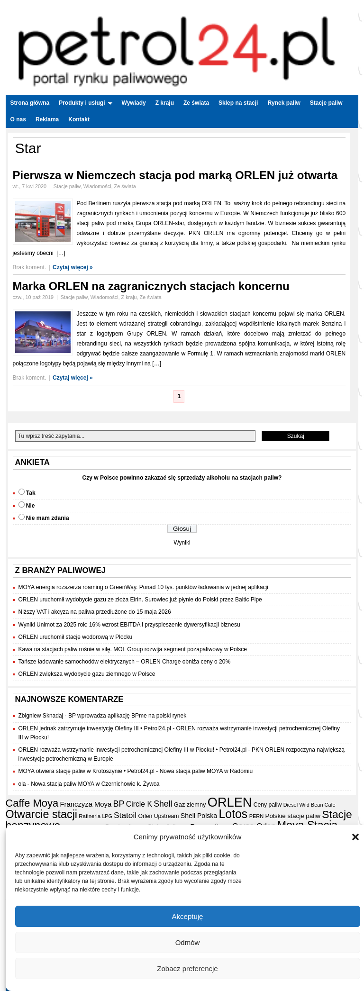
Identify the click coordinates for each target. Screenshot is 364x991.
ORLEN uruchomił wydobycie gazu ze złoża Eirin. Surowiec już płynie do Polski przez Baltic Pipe (140, 599)
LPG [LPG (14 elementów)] (107, 816)
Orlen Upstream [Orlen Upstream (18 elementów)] (158, 816)
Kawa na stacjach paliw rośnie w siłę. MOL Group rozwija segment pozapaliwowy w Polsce (132, 649)
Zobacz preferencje (187, 968)
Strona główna (30, 103)
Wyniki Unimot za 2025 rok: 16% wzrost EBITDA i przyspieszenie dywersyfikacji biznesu (129, 624)
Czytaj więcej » (73, 267)
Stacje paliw (326, 103)
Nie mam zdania (47, 518)
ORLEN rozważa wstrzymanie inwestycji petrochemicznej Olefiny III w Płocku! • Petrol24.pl (132, 749)
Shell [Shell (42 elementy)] (163, 804)
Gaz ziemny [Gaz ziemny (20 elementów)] (190, 804)
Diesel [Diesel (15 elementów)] (290, 805)
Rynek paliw (283, 103)
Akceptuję (187, 916)
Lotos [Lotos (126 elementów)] (233, 814)
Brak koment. (29, 267)
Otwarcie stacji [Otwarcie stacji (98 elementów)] (41, 814)
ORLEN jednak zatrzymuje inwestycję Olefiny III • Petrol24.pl (94, 728)
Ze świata (196, 103)
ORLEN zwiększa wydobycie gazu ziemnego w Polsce (86, 674)
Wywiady (134, 103)
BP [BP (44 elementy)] (119, 804)
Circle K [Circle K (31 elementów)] (139, 804)
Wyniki (181, 542)
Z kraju (164, 103)
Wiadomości (97, 186)
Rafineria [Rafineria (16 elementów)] (89, 816)
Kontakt (79, 119)
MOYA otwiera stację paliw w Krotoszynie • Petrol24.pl (86, 771)
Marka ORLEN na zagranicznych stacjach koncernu (151, 286)
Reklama (47, 119)
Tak (31, 493)
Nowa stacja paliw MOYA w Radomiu (206, 771)
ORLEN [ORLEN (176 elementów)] (230, 802)
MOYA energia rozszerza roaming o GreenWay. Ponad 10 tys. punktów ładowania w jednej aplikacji (143, 587)
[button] (355, 837)
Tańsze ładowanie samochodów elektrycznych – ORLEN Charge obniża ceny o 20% (124, 661)
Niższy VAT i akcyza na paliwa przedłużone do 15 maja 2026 (94, 612)
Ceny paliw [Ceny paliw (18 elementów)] (268, 804)
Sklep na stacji (238, 103)
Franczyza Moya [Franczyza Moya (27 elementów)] (85, 804)
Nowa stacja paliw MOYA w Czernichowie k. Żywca (95, 784)
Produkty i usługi (85, 103)
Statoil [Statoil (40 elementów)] (125, 815)
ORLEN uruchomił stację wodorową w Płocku (75, 637)
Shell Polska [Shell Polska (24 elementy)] (199, 815)
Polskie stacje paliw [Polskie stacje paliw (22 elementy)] (292, 815)
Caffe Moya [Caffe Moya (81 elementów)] (32, 803)
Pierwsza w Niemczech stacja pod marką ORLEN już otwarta (175, 175)
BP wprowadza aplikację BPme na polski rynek (127, 715)
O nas (18, 119)
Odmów (187, 942)
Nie (30, 505)
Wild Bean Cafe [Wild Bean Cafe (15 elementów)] (318, 805)
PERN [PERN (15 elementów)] (256, 816)
